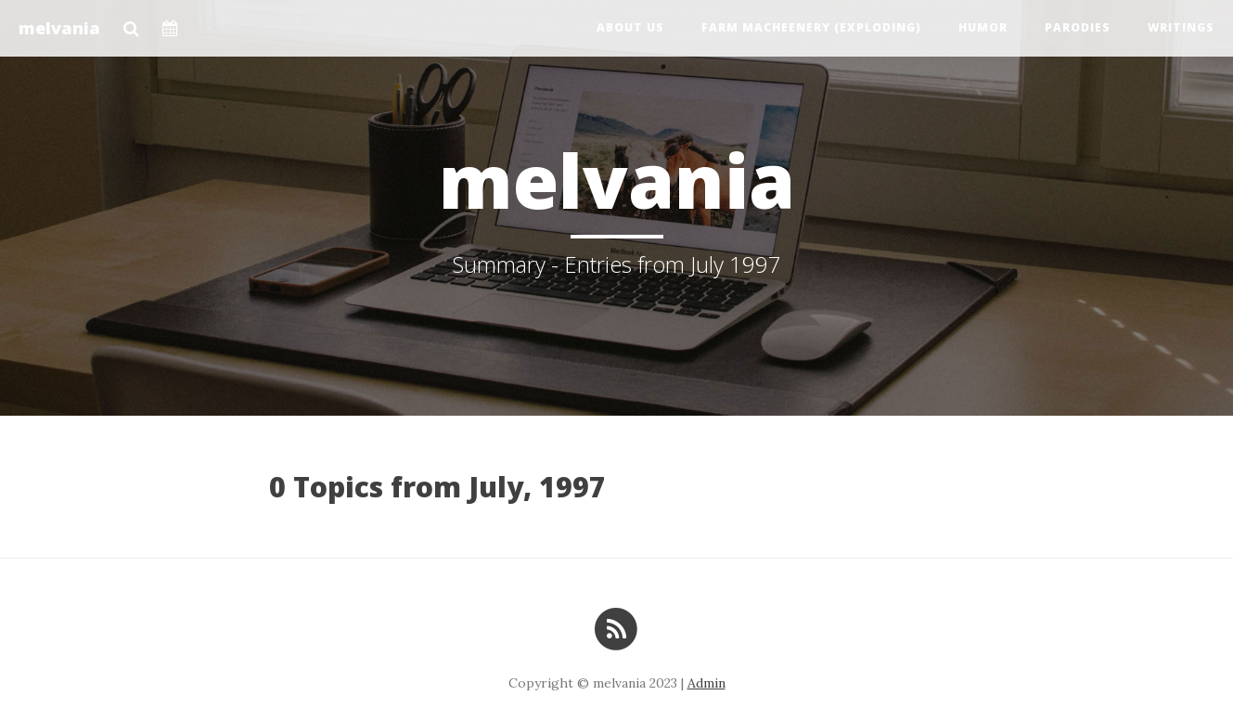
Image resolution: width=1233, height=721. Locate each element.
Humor (983, 27)
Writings (1181, 27)
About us (630, 27)
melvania (59, 28)
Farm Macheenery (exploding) (811, 27)
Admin (706, 683)
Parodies (1078, 27)
